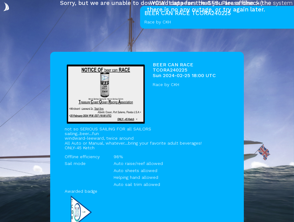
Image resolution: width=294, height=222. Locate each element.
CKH (175, 84)
